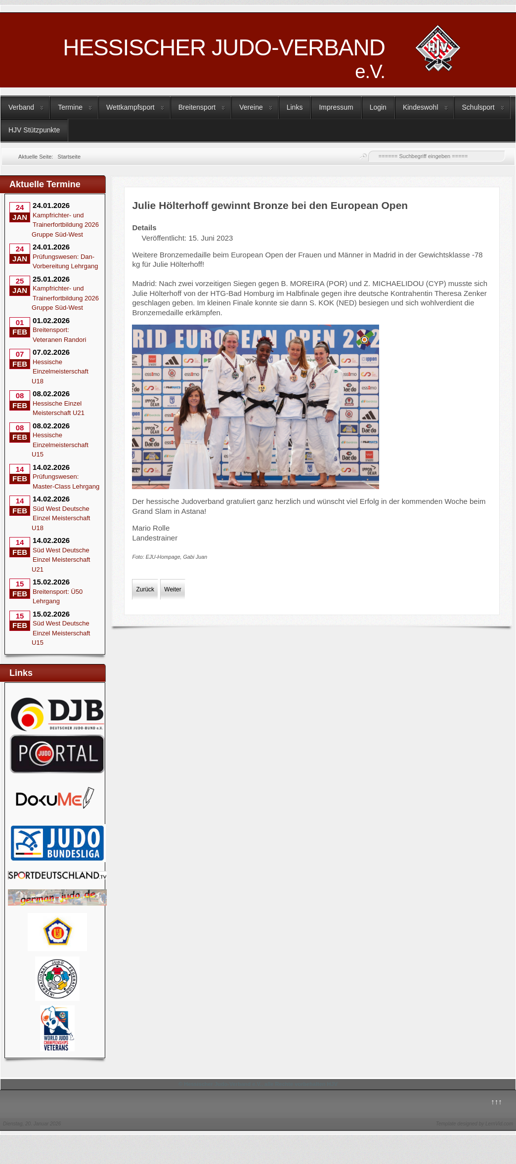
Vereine (250, 107)
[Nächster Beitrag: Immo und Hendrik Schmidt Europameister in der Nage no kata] (172, 589)
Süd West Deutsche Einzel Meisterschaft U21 (61, 559)
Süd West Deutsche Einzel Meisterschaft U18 (61, 518)
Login (378, 107)
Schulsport (478, 107)
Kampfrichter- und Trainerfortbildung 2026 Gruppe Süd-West (65, 224)
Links (295, 107)
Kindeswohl (420, 107)
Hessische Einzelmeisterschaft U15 (60, 444)
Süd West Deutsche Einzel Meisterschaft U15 (61, 633)
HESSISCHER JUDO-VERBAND (224, 58)
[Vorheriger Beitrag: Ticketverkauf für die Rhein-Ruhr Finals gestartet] (145, 589)
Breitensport (196, 107)
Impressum (336, 107)
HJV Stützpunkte (34, 130)
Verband (21, 107)
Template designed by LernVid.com (474, 1123)
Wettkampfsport (130, 107)
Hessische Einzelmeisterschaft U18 (60, 371)
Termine (70, 107)
